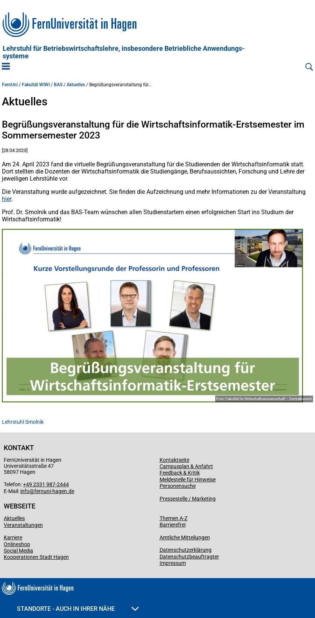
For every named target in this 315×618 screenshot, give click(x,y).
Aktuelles (76, 84)
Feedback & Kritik (180, 473)
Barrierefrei (173, 525)
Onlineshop (17, 544)
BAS (58, 84)
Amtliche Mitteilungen (185, 537)
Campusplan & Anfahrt (186, 466)
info (24, 491)
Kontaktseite (174, 460)
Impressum (173, 563)
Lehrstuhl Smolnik (23, 422)
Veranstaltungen (23, 525)
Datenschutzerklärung (186, 550)
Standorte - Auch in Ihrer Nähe (78, 608)
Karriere (13, 537)
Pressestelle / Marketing (188, 499)
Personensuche (178, 486)
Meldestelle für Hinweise (188, 479)
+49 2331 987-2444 (46, 484)
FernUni (10, 84)
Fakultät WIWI (36, 84)
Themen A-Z (173, 518)
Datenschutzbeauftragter (189, 557)
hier (6, 198)
